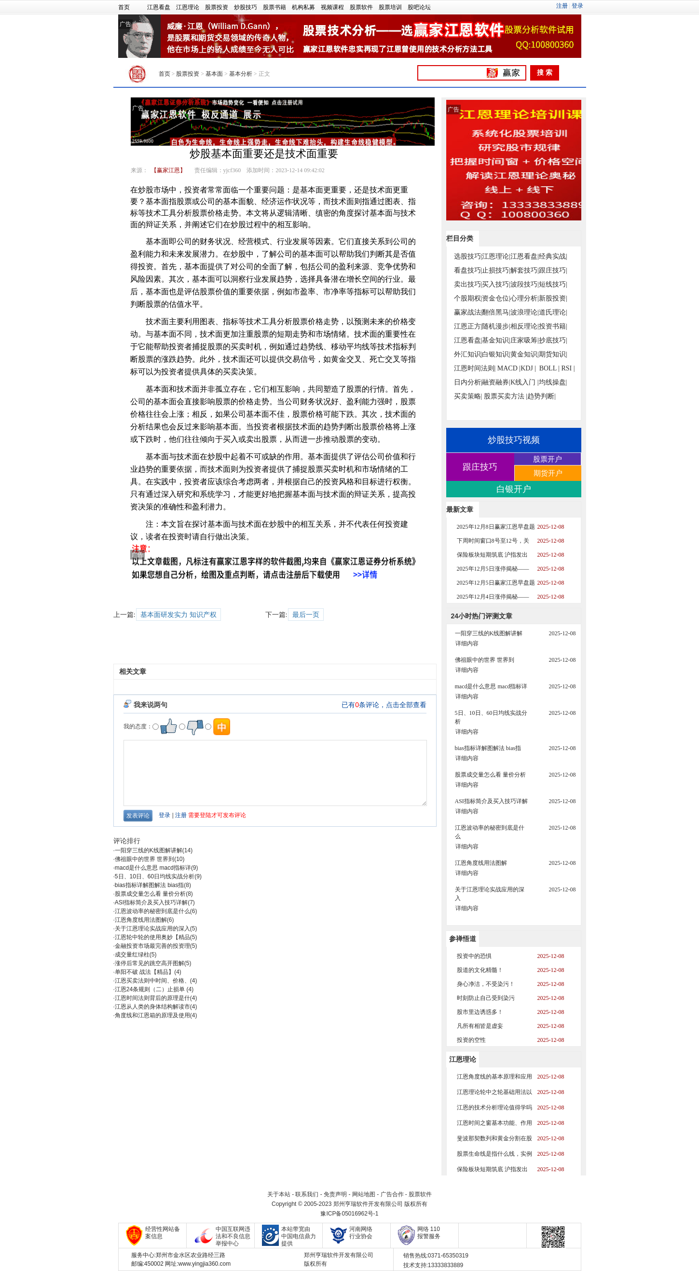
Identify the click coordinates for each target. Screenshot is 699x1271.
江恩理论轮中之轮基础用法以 (494, 1092)
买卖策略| (468, 396)
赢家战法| (468, 312)
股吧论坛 (419, 7)
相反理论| (524, 326)
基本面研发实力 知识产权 (178, 614)
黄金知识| (524, 354)
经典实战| (553, 256)
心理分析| (524, 298)
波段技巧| (524, 284)
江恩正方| (468, 326)
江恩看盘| (524, 256)
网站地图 (363, 1194)
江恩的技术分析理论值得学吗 (494, 1107)
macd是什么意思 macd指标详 (153, 867)
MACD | (509, 368)
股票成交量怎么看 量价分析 (150, 893)
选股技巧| (468, 256)
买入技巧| (496, 284)
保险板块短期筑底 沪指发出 (492, 554)
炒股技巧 (245, 7)
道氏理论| (553, 312)
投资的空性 (471, 1040)
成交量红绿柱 (132, 954)
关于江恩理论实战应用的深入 (152, 928)
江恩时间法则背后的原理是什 (152, 998)
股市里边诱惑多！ (480, 1012)
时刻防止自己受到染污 (486, 998)
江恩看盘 (158, 7)
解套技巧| (524, 270)
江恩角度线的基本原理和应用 (494, 1076)
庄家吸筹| (524, 340)
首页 (124, 7)
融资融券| (496, 382)
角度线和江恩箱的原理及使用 (152, 1015)
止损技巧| (496, 270)
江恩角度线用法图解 (141, 919)
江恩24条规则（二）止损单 (151, 989)
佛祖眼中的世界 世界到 (144, 859)
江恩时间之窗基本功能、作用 (494, 1123)
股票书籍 (274, 7)
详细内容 (467, 643)
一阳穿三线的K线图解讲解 (148, 850)
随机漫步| (496, 326)
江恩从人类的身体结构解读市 (152, 1006)
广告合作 (392, 1194)
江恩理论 (187, 7)
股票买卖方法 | (505, 396)
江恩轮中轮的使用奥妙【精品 (152, 937)
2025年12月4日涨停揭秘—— (493, 596)
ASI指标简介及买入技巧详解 (151, 902)
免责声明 (335, 1194)
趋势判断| (541, 396)
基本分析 (240, 73)
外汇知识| (468, 354)
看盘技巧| (468, 270)
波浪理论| (524, 312)
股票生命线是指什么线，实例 (494, 1153)
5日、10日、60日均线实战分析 (154, 876)
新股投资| (553, 298)
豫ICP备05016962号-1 (349, 1213)
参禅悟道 (462, 939)
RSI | (568, 368)
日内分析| (468, 382)
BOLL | (549, 368)
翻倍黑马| (496, 312)
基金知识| (496, 340)
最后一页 (305, 614)
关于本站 (278, 1194)
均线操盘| (553, 382)
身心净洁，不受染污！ (486, 984)
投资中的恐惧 (474, 956)
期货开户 (548, 473)
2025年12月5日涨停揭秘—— (493, 568)
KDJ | (528, 368)
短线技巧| (553, 284)
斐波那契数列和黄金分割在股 (494, 1138)
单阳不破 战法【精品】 (144, 972)
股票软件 (361, 7)
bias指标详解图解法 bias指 (149, 885)
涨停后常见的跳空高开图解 (149, 963)
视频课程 (332, 7)
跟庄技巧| (553, 270)
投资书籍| (553, 326)
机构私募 (303, 7)
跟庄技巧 (480, 467)
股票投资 (216, 7)
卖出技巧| (468, 284)
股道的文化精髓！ (480, 970)
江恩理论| (496, 256)
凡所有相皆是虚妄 (480, 1026)
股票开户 (547, 459)
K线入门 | (524, 382)
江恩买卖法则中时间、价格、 (152, 980)
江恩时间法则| (475, 368)
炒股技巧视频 (514, 440)
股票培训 (390, 7)
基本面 (214, 73)
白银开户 (513, 489)
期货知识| (553, 354)
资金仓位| (496, 298)
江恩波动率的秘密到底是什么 (152, 911)
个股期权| (468, 298)
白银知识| (496, 354)
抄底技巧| (553, 340)
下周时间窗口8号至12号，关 (493, 540)
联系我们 (306, 1194)
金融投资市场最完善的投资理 (152, 946)
